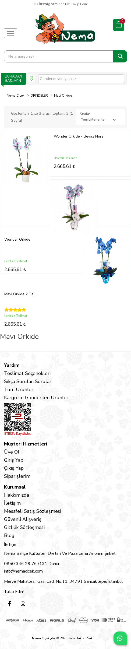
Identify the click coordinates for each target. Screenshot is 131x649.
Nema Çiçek (15, 95)
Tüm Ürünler (18, 389)
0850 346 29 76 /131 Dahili (31, 564)
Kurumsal (15, 487)
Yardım (12, 365)
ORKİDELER (39, 95)
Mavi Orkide (63, 95)
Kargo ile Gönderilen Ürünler (36, 397)
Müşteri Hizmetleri (25, 444)
